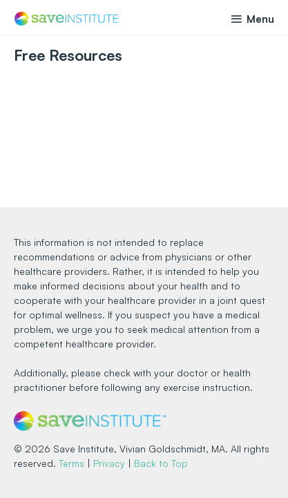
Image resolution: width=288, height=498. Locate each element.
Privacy (109, 463)
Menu (252, 19)
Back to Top (161, 463)
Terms (71, 463)
